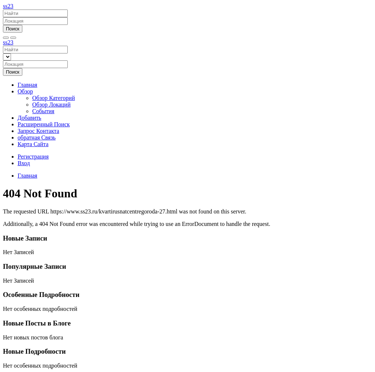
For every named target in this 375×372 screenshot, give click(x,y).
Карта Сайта (33, 144)
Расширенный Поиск (44, 124)
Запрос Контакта (38, 131)
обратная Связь (37, 137)
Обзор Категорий (53, 98)
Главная (27, 85)
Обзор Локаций (51, 104)
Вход (24, 163)
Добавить (29, 118)
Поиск (12, 28)
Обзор (25, 91)
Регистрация (33, 156)
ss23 (8, 6)
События (43, 111)
